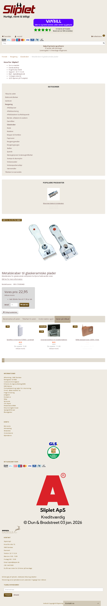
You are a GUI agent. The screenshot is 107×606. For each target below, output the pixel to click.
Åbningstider (8, 412)
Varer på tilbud (62, 318)
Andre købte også (45, 318)
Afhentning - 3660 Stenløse (12, 377)
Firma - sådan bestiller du (12, 390)
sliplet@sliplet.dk (19, 74)
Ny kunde (7, 401)
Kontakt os (7, 397)
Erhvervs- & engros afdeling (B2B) (15, 383)
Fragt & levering (9, 392)
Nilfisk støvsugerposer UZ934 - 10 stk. (87, 339)
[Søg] (103, 43)
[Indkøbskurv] (98, 36)
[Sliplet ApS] (19, 9)
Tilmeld (8, 594)
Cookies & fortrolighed (11, 381)
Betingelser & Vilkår (10, 379)
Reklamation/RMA (10, 405)
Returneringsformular (11, 407)
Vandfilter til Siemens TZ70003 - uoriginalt (20, 339)
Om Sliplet (7, 403)
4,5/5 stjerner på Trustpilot (18, 78)
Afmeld (16, 594)
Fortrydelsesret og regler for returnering (17, 388)
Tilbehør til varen (29, 318)
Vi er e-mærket (14, 65)
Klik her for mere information (12, 279)
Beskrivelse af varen (11, 318)
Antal (6, 304)
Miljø (5, 399)
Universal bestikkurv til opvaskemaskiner (54, 339)
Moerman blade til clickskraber (53, 203)
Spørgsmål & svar (9, 409)
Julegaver (7, 394)
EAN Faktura (8, 386)
